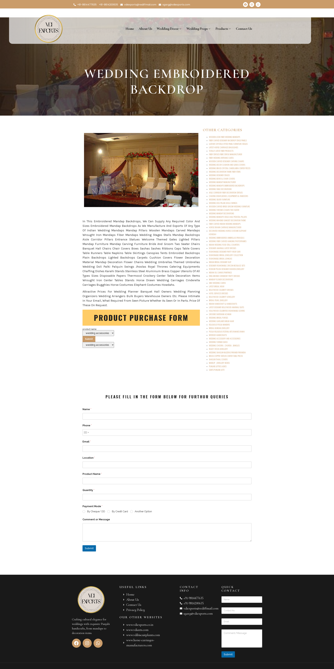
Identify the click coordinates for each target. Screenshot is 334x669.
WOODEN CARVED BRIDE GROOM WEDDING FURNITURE (229, 206)
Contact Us (244, 29)
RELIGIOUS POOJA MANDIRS (219, 324)
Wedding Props (198, 29)
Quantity (88, 490)
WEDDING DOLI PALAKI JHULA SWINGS (223, 202)
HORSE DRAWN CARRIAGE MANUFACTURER (225, 227)
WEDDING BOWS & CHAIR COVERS (222, 178)
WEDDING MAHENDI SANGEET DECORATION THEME (227, 220)
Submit (89, 548)
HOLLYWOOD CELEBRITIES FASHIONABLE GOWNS (227, 310)
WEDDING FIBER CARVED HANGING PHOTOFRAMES (227, 241)
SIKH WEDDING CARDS (217, 282)
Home (130, 29)
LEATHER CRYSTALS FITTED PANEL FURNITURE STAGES (228, 143)
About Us (145, 29)
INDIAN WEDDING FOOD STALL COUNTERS (224, 244)
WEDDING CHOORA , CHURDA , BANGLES (224, 345)
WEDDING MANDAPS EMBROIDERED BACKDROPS (226, 185)
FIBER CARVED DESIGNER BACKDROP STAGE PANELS (228, 140)
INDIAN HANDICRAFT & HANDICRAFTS (223, 303)
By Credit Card (120, 511)
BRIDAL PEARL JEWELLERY (218, 300)
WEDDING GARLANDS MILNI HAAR (221, 321)
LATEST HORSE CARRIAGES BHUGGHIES (223, 147)
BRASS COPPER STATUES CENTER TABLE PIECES (226, 355)
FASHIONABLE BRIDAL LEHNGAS (220, 258)
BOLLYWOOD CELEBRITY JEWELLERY (222, 296)
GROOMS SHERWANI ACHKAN (220, 314)
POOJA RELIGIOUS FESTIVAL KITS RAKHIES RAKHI (227, 331)
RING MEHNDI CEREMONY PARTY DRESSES (224, 275)
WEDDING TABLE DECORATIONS (220, 189)
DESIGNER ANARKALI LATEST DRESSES (222, 248)
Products (223, 29)
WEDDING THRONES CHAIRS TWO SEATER (224, 209)
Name (87, 409)
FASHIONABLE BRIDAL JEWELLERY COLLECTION (226, 255)
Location (89, 457)
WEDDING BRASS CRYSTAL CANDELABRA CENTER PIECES (229, 168)
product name (98, 338)
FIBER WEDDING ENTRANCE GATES (221, 157)
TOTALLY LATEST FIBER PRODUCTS (221, 150)
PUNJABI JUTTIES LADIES (217, 366)
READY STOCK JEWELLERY (218, 348)
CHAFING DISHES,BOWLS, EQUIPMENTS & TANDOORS (228, 196)
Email (87, 441)
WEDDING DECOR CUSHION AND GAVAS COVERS (227, 164)
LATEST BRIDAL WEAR (216, 286)
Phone (87, 425)
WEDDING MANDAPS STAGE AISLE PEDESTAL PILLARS (228, 216)
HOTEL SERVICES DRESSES (218, 293)
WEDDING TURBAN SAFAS (218, 341)
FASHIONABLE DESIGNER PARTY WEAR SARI (224, 251)
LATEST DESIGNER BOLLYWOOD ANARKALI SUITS (226, 307)
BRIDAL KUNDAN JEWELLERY (219, 328)
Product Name (92, 474)
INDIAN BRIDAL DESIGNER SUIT (220, 262)
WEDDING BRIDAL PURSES (218, 317)
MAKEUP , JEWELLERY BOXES (219, 362)
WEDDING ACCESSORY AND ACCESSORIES (224, 338)
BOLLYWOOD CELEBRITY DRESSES (221, 289)
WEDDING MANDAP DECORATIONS (221, 213)
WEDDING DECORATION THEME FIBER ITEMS (224, 171)
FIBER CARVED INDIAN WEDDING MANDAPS (224, 223)
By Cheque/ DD (96, 511)
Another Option (143, 511)
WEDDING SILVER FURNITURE (219, 199)
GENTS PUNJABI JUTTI (216, 369)
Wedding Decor (169, 29)
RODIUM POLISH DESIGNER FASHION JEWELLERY (226, 269)
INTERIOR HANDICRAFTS (218, 335)
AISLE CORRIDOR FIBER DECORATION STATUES (226, 192)
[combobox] (86, 432)
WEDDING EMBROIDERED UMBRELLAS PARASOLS (226, 237)
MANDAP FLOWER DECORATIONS (221, 279)
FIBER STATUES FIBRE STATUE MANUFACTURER (225, 154)
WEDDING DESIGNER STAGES (219, 175)
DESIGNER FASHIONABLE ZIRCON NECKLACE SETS (227, 265)
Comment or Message (96, 519)
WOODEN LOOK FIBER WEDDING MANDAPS (224, 136)
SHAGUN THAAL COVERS (218, 359)
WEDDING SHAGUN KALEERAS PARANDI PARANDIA (227, 352)
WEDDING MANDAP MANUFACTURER (222, 182)
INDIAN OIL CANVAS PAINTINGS (220, 272)
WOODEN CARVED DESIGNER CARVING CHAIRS (226, 161)
